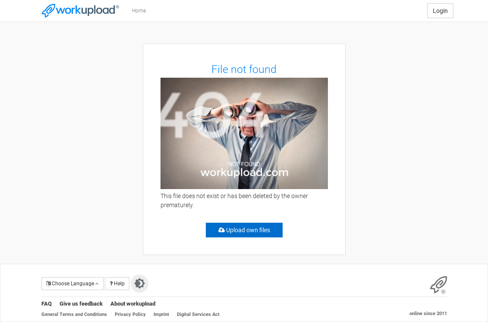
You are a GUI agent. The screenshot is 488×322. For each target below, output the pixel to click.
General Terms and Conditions (74, 314)
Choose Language (72, 284)
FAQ (46, 303)
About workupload (132, 303)
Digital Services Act (198, 314)
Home (139, 11)
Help (117, 284)
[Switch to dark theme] (139, 284)
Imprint (161, 314)
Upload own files (244, 230)
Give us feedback (81, 303)
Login (440, 10)
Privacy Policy (130, 314)
